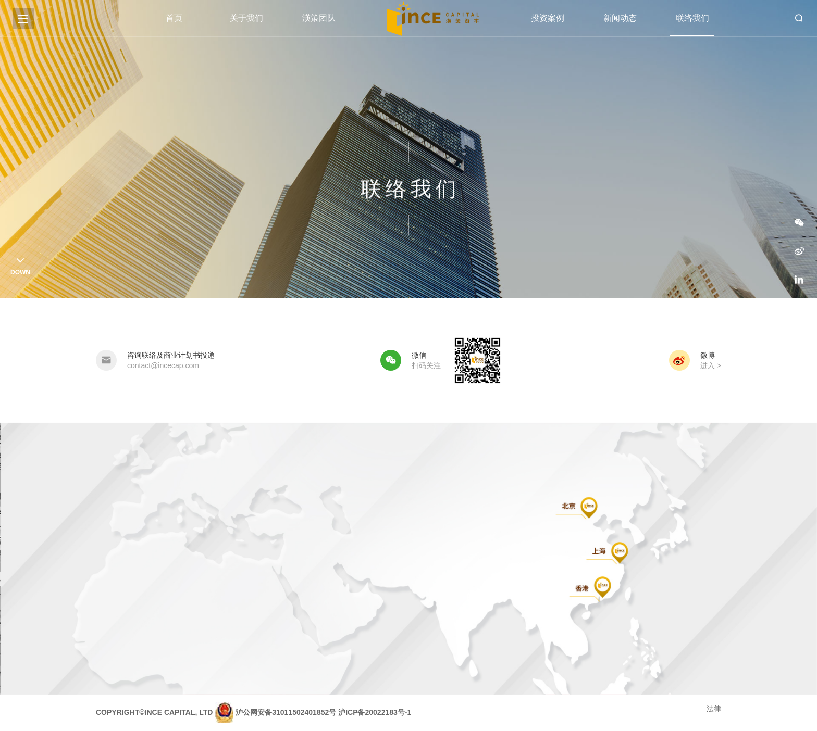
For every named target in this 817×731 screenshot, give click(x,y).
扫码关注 (426, 365)
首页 (174, 18)
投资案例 (547, 18)
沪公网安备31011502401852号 (286, 712)
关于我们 (246, 18)
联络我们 (692, 18)
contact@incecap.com (163, 365)
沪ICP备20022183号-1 (374, 712)
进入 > (710, 365)
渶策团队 (319, 18)
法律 (714, 708)
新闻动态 (620, 18)
